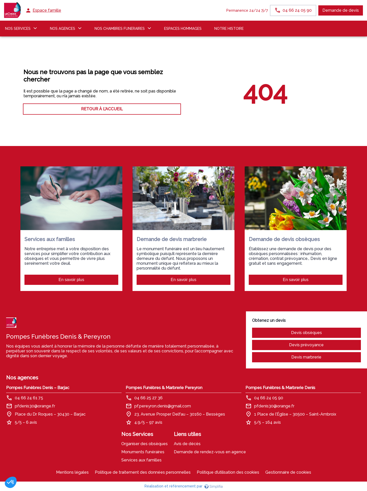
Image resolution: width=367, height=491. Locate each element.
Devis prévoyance (306, 344)
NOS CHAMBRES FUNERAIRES (120, 28)
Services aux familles (141, 460)
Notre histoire (229, 28)
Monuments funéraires (142, 451)
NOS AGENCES (62, 28)
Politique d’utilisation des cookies (228, 472)
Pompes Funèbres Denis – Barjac (37, 387)
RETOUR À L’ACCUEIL (102, 109)
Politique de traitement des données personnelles (143, 472)
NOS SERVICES (18, 28)
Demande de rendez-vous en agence (210, 451)
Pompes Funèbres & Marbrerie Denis (280, 387)
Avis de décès (187, 443)
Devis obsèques (306, 332)
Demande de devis (340, 10)
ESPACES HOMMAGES (183, 28)
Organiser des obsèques (144, 443)
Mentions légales (72, 472)
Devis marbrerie (306, 357)
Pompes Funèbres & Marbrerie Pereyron (164, 387)
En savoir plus (71, 279)
